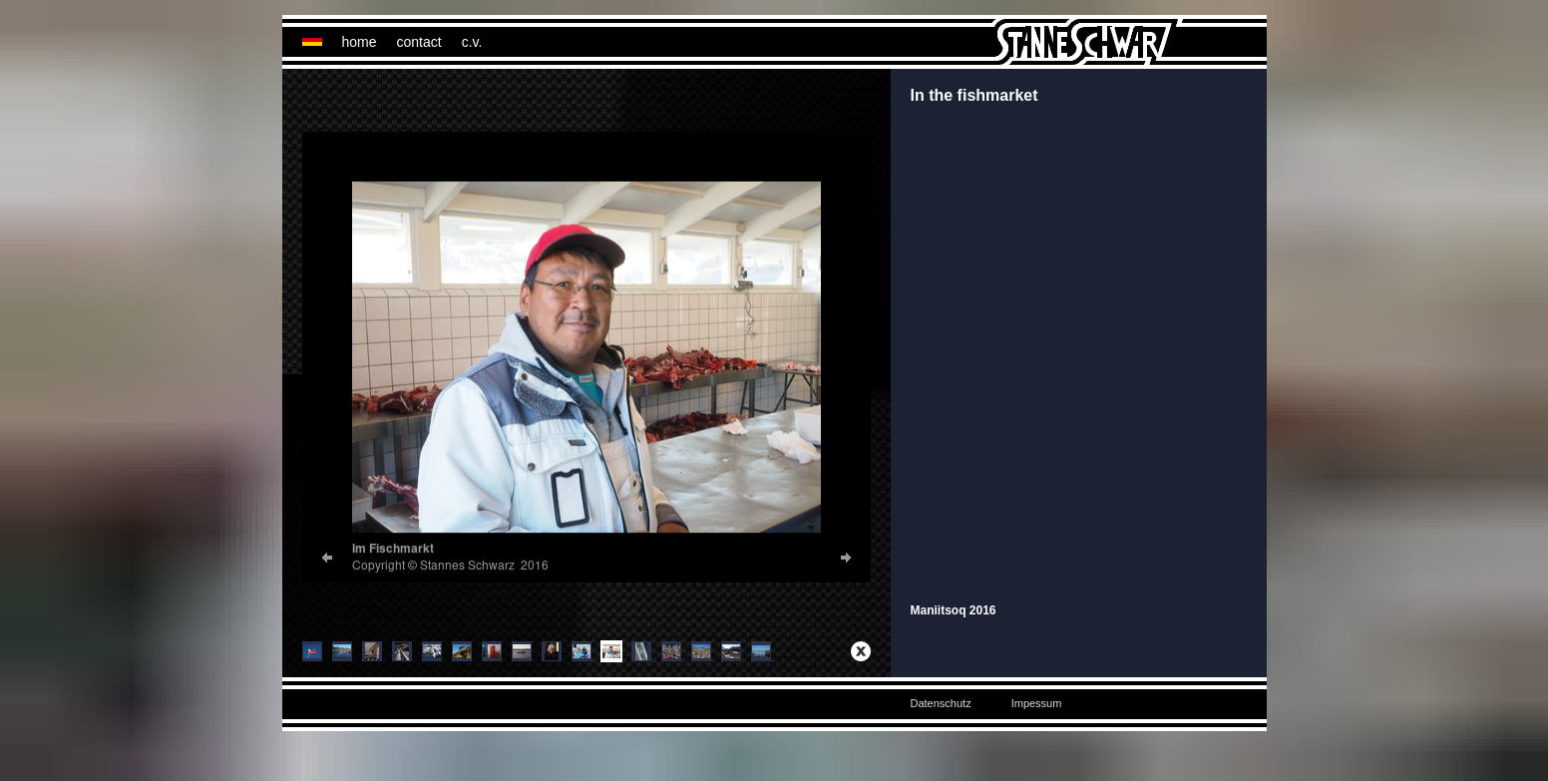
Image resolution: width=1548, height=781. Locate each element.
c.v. (472, 42)
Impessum (1036, 703)
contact (419, 42)
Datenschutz (941, 703)
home (359, 42)
